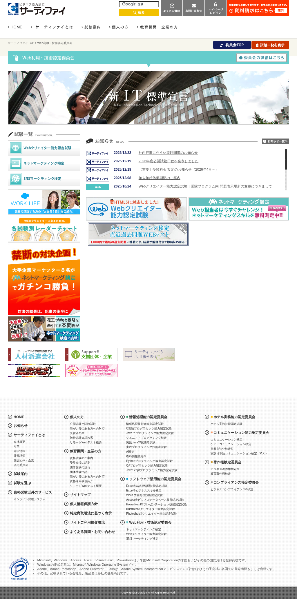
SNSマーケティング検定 (142, 538)
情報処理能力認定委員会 (148, 417)
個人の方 (77, 417)
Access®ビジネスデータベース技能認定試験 (155, 499)
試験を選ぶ (22, 483)
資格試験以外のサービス (33, 492)
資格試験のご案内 (81, 458)
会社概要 (19, 441)
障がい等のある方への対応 (87, 428)
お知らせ (21, 426)
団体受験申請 (78, 472)
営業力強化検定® (222, 448)
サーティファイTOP (21, 43)
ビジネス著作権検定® (225, 469)
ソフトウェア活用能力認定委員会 (155, 479)
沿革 (16, 446)
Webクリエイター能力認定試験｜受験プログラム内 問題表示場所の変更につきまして (205, 186)
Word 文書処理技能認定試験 (144, 495)
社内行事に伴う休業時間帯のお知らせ (168, 153)
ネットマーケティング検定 (143, 529)
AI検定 (130, 451)
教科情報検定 (136, 456)
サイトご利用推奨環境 (87, 522)
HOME (19, 417)
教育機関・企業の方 (85, 451)
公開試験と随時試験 (83, 423)
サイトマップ (80, 495)
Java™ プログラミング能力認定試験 (150, 433)
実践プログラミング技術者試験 (146, 447)
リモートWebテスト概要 (86, 442)
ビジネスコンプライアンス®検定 (232, 489)
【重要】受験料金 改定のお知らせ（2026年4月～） (179, 169)
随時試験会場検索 (81, 437)
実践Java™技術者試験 (140, 442)
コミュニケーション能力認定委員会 (241, 433)
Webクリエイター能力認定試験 (146, 534)
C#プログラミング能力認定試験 (147, 465)
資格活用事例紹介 (81, 481)
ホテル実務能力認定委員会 (234, 417)
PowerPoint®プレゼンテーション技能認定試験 (156, 504)
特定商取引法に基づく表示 (91, 513)
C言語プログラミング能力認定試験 (149, 428)
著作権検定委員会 (227, 462)
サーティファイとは (29, 435)
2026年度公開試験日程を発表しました (169, 161)
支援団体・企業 (24, 460)
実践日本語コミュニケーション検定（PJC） (239, 453)
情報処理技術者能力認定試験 (145, 423)
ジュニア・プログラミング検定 (146, 437)
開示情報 (19, 451)
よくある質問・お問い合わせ (92, 532)
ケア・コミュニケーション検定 (231, 444)
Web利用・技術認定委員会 (150, 522)
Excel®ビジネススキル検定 (144, 490)
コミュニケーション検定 (226, 439)
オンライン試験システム (30, 499)
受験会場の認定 (80, 462)
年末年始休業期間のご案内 (159, 178)
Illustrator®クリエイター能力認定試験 (150, 509)
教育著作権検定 (221, 473)
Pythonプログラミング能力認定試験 (149, 461)
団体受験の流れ (80, 467)
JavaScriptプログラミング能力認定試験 (152, 470)
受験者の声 (77, 433)
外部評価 (19, 455)
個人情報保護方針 (84, 504)
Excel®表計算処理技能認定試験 (146, 485)
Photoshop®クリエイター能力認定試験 (151, 513)
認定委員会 (21, 465)
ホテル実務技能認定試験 (226, 423)
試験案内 (21, 474)
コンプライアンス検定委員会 (236, 482)
